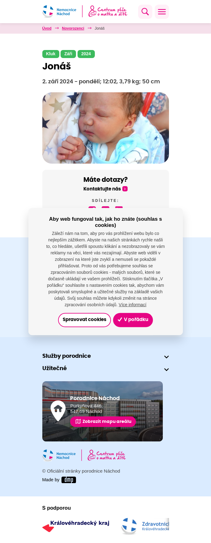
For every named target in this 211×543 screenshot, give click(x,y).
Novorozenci (73, 28)
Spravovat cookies (84, 319)
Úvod (47, 28)
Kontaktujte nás (102, 189)
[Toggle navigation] (162, 12)
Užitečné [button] (54, 369)
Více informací (132, 304)
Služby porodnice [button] (66, 356)
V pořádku (133, 319)
